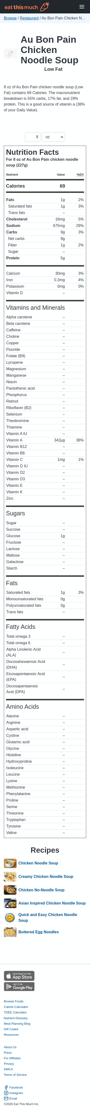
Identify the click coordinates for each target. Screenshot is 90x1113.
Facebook (13, 1087)
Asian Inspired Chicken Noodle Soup (52, 903)
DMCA (8, 1069)
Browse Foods (14, 1001)
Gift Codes (11, 1029)
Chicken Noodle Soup (38, 863)
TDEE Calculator (15, 1012)
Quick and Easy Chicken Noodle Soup (47, 918)
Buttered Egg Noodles (38, 932)
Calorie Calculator (16, 1007)
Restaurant (29, 18)
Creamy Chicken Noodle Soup (45, 876)
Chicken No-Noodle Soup (41, 890)
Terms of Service (15, 1075)
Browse (10, 18)
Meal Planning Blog (17, 1023)
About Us (10, 1047)
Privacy (9, 1063)
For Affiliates (12, 1058)
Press (8, 1052)
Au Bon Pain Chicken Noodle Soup (49, 49)
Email (10, 1098)
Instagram (13, 1093)
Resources (11, 1034)
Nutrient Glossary (16, 1018)
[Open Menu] (82, 7)
